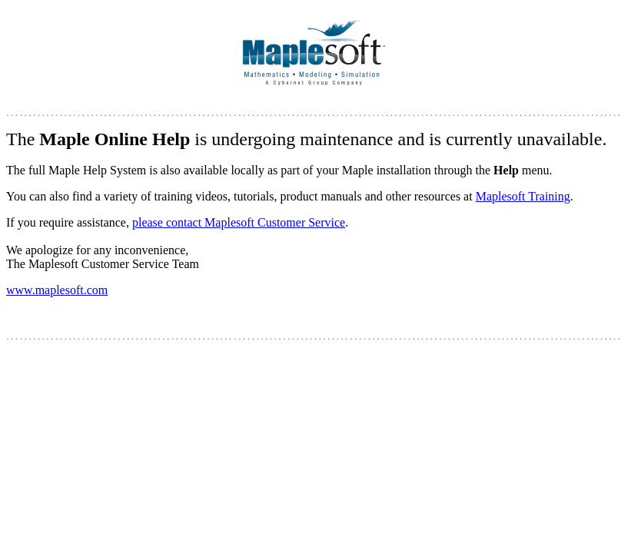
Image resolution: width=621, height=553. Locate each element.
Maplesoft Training (523, 196)
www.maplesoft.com (57, 289)
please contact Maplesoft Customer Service (238, 222)
